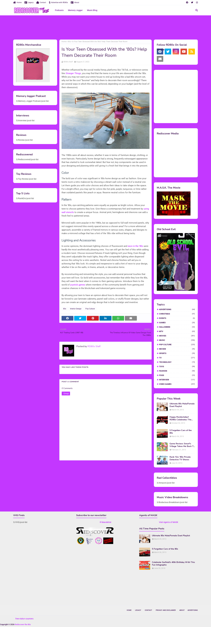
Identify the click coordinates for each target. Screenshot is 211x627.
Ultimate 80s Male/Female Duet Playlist (182, 405)
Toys (177, 366)
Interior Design (75, 309)
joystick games (77, 284)
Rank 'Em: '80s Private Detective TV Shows (180, 458)
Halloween (177, 327)
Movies (177, 336)
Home (17, 2)
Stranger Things (73, 73)
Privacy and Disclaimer (166, 610)
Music (177, 340)
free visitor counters (24, 618)
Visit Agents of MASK (168, 522)
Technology (177, 362)
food (177, 375)
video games (177, 384)
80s (69, 42)
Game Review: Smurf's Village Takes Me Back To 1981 (182, 445)
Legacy (29, 2)
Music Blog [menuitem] (92, 10)
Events (177, 318)
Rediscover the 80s (23, 624)
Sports (177, 353)
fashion (177, 371)
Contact (41, 2)
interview (177, 380)
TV (177, 358)
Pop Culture (90, 309)
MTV (177, 331)
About (75, 2)
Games (177, 322)
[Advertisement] (105, 27)
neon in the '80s (135, 246)
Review (177, 349)
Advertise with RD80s (58, 2)
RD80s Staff (68, 62)
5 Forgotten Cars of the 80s (181, 431)
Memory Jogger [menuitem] (75, 10)
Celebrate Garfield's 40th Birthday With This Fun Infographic (173, 563)
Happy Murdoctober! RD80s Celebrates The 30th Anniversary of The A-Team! (181, 418)
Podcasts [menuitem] (59, 10)
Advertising (177, 309)
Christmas (177, 314)
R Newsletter (105, 522)
